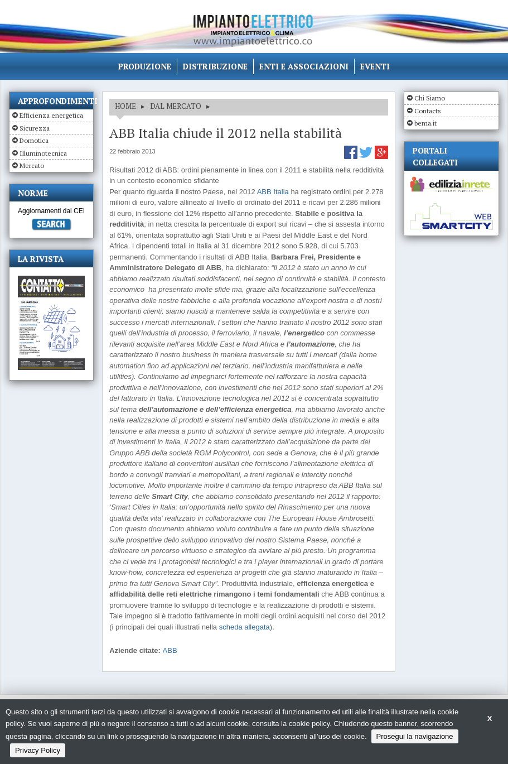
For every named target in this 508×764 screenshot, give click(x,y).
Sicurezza (35, 128)
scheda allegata (244, 627)
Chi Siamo (429, 98)
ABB (170, 650)
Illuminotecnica (43, 153)
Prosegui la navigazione (414, 736)
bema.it (425, 123)
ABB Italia (274, 192)
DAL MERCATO (175, 106)
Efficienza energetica (51, 115)
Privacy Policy (37, 750)
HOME (125, 106)
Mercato (32, 165)
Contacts (427, 111)
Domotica (34, 140)
